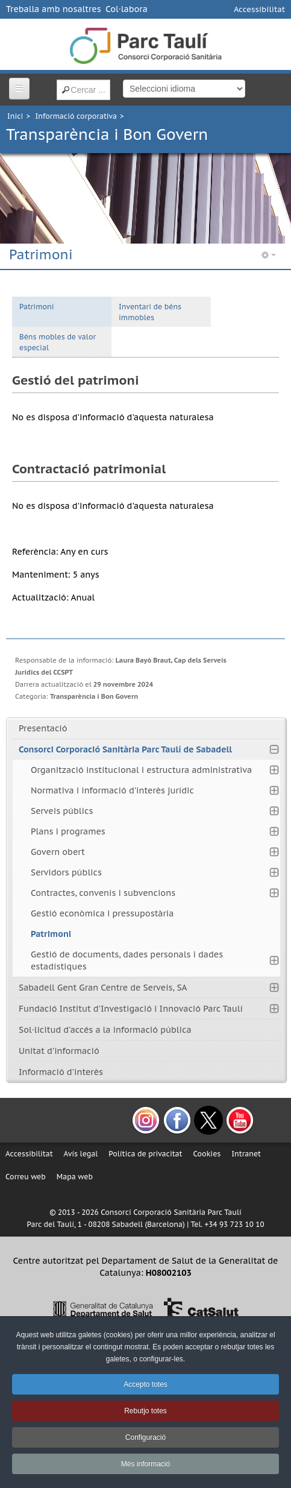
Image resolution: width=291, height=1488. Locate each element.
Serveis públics (62, 810)
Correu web (25, 1176)
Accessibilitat (259, 9)
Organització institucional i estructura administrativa (141, 769)
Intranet (246, 1153)
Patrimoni (36, 306)
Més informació (145, 1464)
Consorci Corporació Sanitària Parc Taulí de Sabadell (125, 749)
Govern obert (58, 851)
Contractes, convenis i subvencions (103, 892)
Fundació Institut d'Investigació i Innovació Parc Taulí (131, 1008)
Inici (15, 116)
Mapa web (75, 1176)
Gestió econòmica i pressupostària (102, 913)
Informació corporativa (76, 116)
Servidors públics (66, 872)
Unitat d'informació (59, 1050)
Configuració (145, 1437)
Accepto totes (145, 1384)
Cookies (207, 1153)
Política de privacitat (145, 1153)
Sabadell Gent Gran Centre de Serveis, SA (103, 987)
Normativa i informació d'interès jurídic (112, 790)
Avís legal (81, 1153)
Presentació (43, 728)
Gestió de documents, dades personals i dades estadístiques (127, 960)
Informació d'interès (61, 1072)
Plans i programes (68, 831)
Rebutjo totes (145, 1411)
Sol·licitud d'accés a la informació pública (105, 1029)
